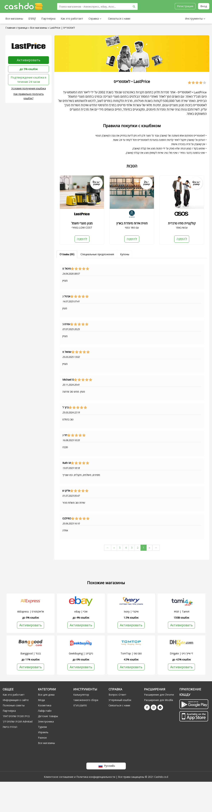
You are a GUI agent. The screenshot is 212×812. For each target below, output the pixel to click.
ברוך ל (65, 407)
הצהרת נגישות (10, 727)
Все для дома (46, 695)
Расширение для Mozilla (158, 700)
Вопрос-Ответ (117, 695)
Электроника (46, 722)
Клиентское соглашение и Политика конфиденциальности (79, 777)
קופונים (32, 18)
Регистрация (185, 6)
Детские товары (48, 716)
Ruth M (66, 463)
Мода (41, 700)
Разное (42, 738)
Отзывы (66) (66, 254)
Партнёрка (48, 18)
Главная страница (16, 27)
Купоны (124, 254)
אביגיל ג (66, 296)
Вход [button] (203, 6)
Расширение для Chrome (159, 695)
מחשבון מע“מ (80, 705)
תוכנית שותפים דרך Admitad (17, 722)
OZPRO (66, 518)
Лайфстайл (44, 711)
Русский (106, 766)
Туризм (42, 727)
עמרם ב (66, 324)
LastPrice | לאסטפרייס (62, 27)
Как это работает (72, 18)
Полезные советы (14, 705)
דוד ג (64, 435)
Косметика (44, 705)
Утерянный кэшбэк (120, 700)
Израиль (43, 732)
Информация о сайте (16, 700)
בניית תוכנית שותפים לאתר (16, 716)
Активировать (28, 60)
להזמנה (82, 239)
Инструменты (195, 19)
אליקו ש (66, 490)
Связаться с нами (119, 18)
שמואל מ (66, 352)
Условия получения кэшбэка (28, 88)
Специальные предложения (97, 254)
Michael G (68, 379)
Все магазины (14, 18)
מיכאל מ (66, 268)
